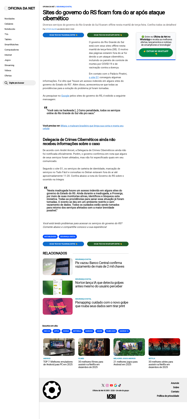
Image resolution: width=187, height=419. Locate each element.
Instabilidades (50, 237)
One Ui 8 (47, 331)
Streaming (9, 65)
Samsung (89, 331)
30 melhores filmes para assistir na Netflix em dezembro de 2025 (90, 364)
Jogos (8, 60)
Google (65, 95)
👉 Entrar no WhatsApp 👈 (155, 52)
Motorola (77, 331)
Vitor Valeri (51, 29)
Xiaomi (99, 331)
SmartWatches (12, 44)
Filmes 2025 (110, 331)
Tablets (8, 39)
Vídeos (8, 70)
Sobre (176, 387)
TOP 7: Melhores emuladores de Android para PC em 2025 (58, 363)
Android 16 (124, 331)
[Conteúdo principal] (93, 201)
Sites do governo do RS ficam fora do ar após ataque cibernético (104, 15)
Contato (175, 391)
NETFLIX (152, 358)
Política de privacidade (168, 396)
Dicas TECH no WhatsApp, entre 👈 (108, 35)
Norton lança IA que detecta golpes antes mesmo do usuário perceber (99, 284)
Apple (56, 331)
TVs (6, 34)
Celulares (9, 24)
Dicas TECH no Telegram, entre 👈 (63, 35)
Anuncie (175, 383)
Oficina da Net (49, 7)
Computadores (12, 49)
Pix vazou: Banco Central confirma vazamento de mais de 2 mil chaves (99, 264)
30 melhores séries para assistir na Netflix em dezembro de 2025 (161, 364)
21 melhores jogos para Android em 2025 (125, 363)
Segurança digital (64, 7)
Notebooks (10, 29)
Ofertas (8, 75)
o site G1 (94, 77)
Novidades (10, 18)
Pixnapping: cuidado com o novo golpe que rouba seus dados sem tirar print (101, 304)
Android (47, 358)
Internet (8, 55)
